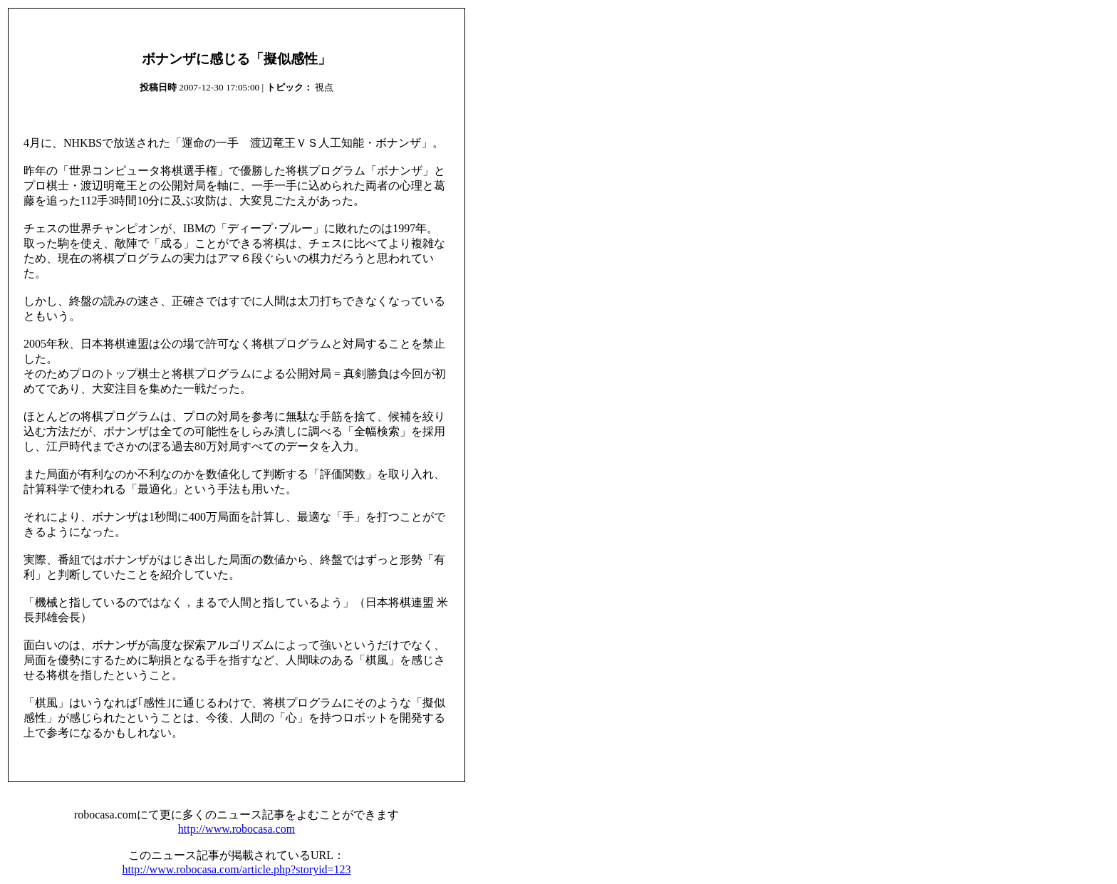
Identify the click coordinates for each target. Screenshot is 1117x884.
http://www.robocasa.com (236, 829)
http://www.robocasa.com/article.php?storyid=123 (236, 869)
